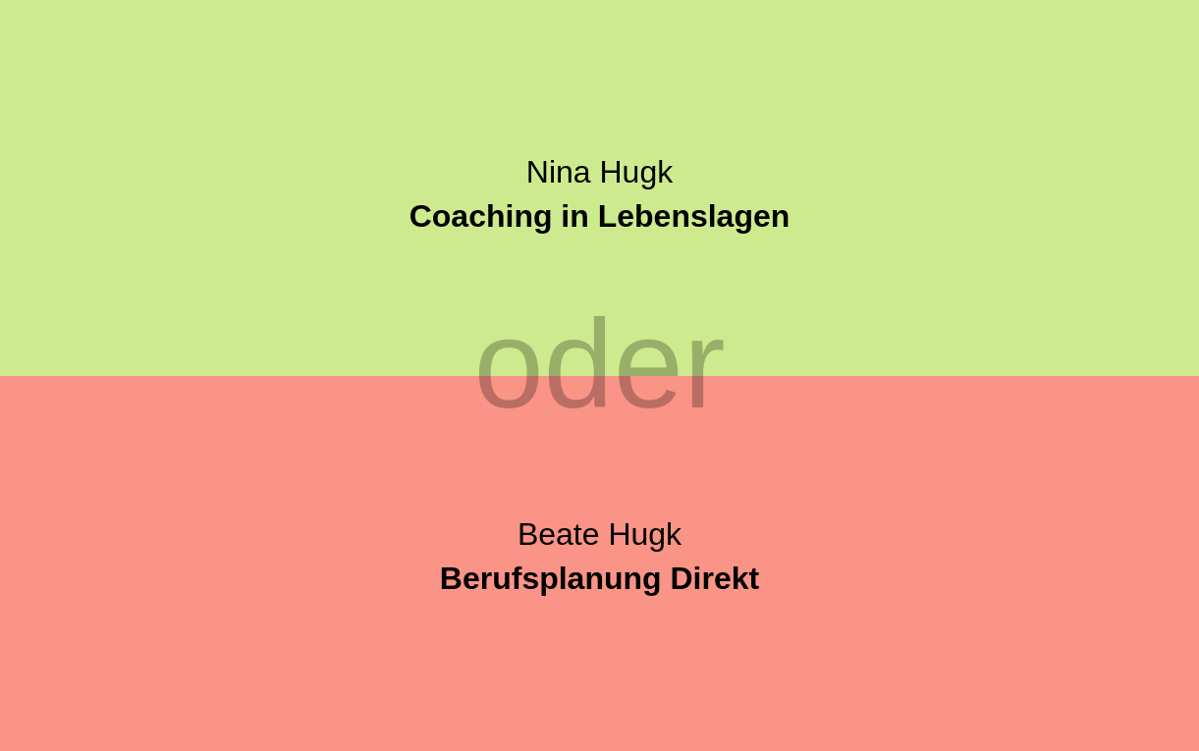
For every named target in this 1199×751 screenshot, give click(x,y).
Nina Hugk (599, 194)
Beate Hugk (599, 556)
